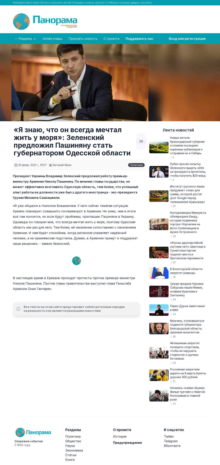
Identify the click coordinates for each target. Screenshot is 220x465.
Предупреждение (127, 443)
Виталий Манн (60, 165)
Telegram (171, 441)
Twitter (169, 436)
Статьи (70, 455)
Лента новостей (178, 130)
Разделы (25, 39)
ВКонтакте (172, 446)
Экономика (74, 450)
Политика (136, 165)
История (119, 436)
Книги (70, 460)
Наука (70, 446)
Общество (73, 441)
